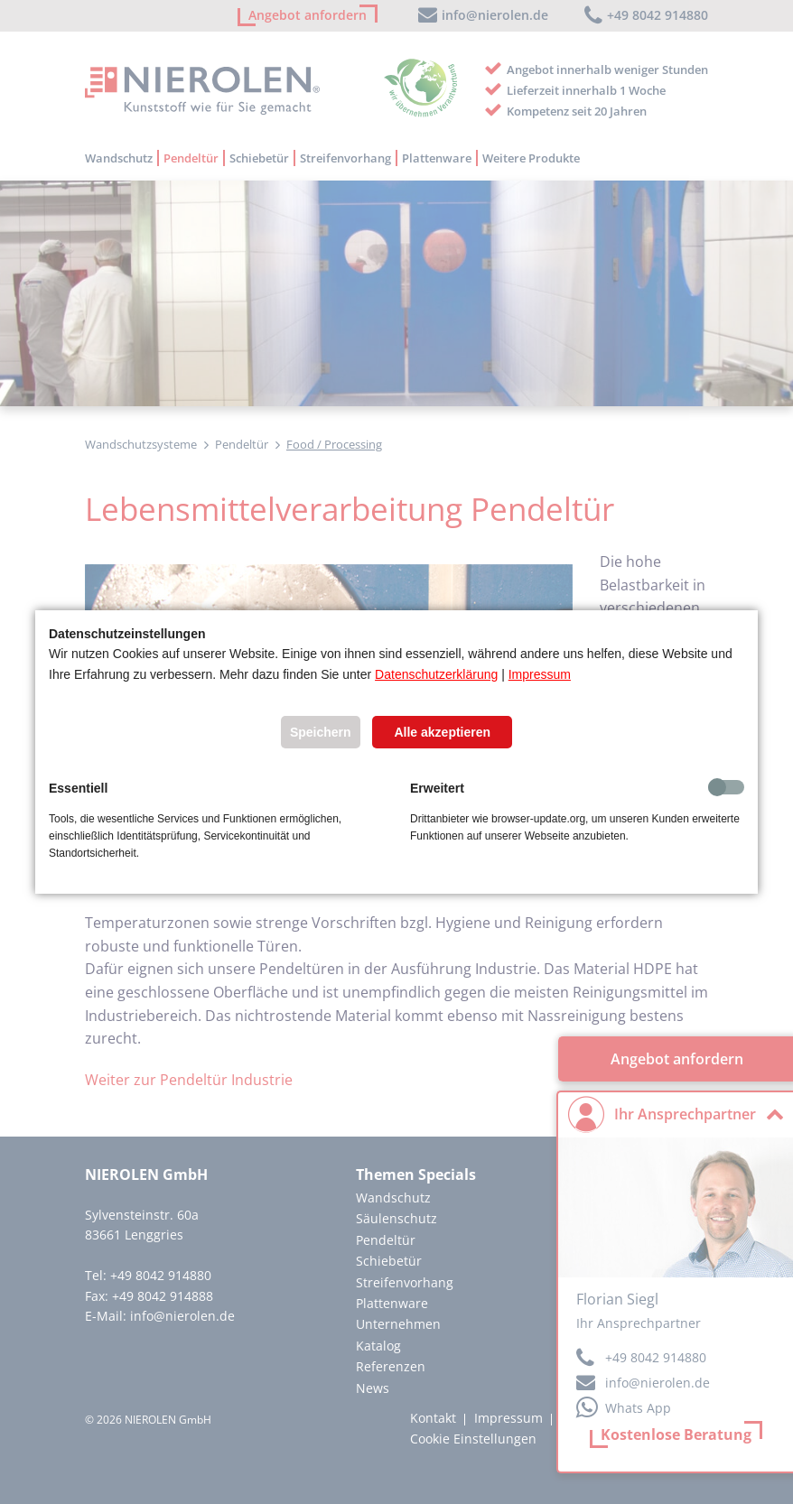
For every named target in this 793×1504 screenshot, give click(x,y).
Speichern (320, 732)
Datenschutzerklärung (436, 674)
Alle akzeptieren (442, 732)
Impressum (539, 674)
